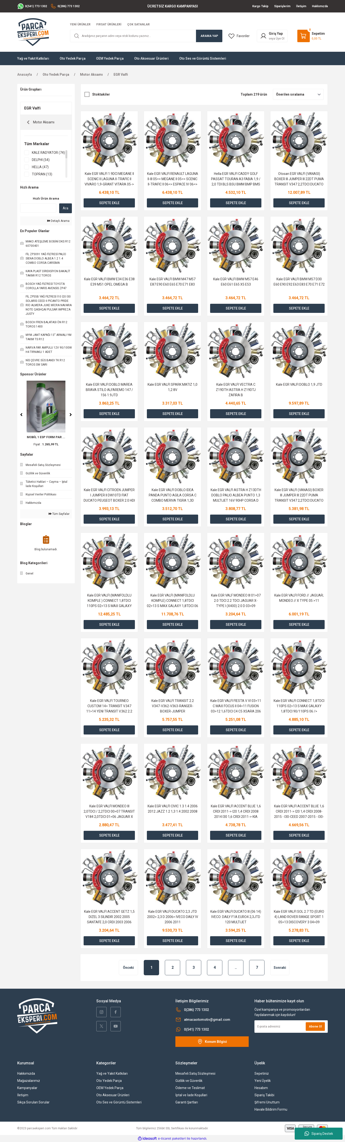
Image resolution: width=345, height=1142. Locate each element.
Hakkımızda (26, 1073)
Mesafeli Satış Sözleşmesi (195, 1073)
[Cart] (311, 36)
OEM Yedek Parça (109, 1088)
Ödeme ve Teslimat (190, 1088)
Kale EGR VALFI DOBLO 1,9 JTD (299, 384)
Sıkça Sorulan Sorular (33, 1102)
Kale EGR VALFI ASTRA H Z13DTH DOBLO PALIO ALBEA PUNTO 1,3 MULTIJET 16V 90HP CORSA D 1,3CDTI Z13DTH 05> (236, 495)
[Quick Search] (38, 207)
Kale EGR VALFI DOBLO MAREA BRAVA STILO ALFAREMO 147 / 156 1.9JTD (109, 390)
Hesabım (261, 1088)
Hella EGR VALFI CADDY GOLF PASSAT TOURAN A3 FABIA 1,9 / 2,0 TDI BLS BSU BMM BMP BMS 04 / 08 (235, 179)
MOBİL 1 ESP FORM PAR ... (46, 437)
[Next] (70, 414)
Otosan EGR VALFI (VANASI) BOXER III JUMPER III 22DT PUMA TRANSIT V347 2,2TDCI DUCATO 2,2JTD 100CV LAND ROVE (299, 179)
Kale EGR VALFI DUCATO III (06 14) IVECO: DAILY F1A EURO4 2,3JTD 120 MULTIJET (235, 917)
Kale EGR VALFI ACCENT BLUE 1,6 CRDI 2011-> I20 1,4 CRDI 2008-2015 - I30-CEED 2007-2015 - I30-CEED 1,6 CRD (299, 811)
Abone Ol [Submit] (315, 1026)
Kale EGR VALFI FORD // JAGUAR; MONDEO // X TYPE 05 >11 (299, 598)
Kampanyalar (27, 1088)
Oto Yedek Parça (109, 1081)
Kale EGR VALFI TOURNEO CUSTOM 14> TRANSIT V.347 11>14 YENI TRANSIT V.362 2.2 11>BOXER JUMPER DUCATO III (109, 706)
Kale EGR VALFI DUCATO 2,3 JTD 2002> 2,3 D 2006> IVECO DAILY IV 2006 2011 (172, 917)
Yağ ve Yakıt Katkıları (112, 1073)
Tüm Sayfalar (59, 514)
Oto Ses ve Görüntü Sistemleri (119, 1102)
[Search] (146, 36)
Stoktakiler (101, 94)
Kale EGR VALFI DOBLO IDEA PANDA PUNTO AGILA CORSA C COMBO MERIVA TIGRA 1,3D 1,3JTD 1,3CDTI (172, 495)
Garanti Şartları (186, 1102)
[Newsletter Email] (291, 1026)
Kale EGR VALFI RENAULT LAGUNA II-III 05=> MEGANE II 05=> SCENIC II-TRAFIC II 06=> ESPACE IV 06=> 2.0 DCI (172, 179)
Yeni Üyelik (262, 1081)
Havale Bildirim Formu (270, 1109)
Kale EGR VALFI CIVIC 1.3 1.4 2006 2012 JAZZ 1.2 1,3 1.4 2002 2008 (173, 808)
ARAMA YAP (209, 36)
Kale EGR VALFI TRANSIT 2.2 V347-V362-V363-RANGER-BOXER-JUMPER (172, 706)
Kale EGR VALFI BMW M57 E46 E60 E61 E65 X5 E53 (235, 281)
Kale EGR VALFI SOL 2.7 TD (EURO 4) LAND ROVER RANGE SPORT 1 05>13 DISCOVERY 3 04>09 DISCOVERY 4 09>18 (299, 917)
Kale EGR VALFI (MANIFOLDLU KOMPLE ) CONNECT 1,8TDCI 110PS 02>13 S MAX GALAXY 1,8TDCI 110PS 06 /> (109, 600)
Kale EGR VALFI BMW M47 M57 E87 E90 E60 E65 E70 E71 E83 (173, 281)
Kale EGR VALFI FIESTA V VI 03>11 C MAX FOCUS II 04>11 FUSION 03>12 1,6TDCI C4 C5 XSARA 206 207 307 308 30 (235, 706)
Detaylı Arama (58, 221)
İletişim (22, 1095)
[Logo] (33, 32)
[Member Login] (272, 36)
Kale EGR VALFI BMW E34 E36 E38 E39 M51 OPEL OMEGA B (109, 281)
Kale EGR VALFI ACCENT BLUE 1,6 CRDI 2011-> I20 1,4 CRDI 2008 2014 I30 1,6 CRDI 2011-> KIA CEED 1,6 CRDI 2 (236, 811)
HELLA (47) (40, 167)
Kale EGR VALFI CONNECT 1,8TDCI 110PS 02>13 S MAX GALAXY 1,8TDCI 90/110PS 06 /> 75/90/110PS (299, 706)
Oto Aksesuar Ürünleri (112, 1095)
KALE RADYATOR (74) (48, 153)
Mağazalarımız (28, 1081)
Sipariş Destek (319, 1133)
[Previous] (21, 414)
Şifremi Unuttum (267, 1102)
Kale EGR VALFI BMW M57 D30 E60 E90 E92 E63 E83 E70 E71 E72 (299, 281)
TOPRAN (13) (42, 174)
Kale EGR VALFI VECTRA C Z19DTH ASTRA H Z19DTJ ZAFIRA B (236, 390)
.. (236, 967)
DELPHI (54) (41, 160)
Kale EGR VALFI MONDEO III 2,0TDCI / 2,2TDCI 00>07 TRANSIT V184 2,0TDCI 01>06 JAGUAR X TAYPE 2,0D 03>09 (109, 811)
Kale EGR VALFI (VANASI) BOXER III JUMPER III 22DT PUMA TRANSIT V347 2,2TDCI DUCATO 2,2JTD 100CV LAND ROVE (299, 495)
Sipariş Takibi (264, 1095)
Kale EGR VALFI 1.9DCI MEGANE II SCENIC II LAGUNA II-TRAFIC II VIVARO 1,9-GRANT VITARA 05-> (109, 179)
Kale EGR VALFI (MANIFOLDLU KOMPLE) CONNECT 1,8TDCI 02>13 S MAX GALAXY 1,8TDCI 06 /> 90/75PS (172, 600)
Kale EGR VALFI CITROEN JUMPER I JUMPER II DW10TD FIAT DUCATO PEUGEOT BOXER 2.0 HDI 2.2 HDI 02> (109, 495)
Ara (65, 208)
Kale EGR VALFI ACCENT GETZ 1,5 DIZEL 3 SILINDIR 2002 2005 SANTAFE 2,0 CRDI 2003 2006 (109, 917)
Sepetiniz (261, 1073)
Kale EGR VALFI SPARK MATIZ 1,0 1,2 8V (172, 387)
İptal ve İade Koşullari (191, 1095)
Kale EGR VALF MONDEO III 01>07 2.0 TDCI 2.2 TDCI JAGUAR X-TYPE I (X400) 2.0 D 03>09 (236, 600)
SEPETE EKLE (109, 203)
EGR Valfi (121, 74)
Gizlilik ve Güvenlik (188, 1081)
